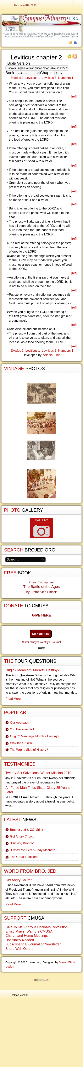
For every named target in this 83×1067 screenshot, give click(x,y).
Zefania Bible (51, 355)
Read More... (14, 698)
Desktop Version (19, 995)
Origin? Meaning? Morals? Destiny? (32, 670)
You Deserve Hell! (22, 729)
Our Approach (19, 722)
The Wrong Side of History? (29, 749)
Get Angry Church (22, 836)
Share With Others (19, 949)
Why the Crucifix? (22, 743)
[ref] (74, 96)
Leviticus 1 (32, 77)
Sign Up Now (40, 633)
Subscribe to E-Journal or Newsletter (33, 944)
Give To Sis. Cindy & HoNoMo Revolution (36, 927)
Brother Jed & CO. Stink (26, 829)
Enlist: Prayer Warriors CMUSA (29, 931)
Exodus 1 (17, 77)
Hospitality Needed (19, 940)
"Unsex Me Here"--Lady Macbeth (32, 850)
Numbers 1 (65, 77)
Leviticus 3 (49, 77)
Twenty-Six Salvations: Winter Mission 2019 (38, 773)
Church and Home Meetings (26, 936)
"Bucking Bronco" (22, 843)
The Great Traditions (24, 856)
